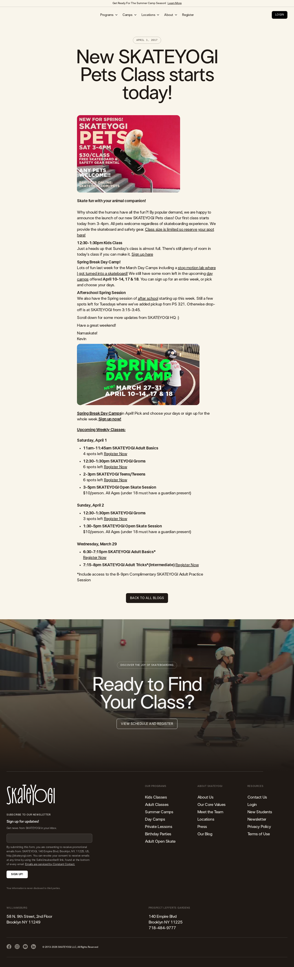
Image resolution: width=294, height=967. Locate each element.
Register (188, 15)
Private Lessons (158, 827)
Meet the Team (210, 812)
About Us (205, 797)
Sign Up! (17, 874)
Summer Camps (159, 812)
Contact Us (257, 797)
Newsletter (256, 819)
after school (148, 298)
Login (252, 805)
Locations (205, 819)
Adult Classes (157, 805)
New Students (259, 812)
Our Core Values (211, 805)
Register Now (115, 454)
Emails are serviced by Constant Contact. (50, 864)
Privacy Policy (259, 827)
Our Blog (204, 834)
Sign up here (142, 254)
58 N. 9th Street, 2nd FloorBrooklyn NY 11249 (29, 919)
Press (202, 827)
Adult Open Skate (160, 841)
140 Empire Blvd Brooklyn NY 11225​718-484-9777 (165, 922)
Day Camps (155, 819)
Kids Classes (156, 797)
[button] (109, 14)
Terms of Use (258, 834)
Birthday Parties (158, 834)
